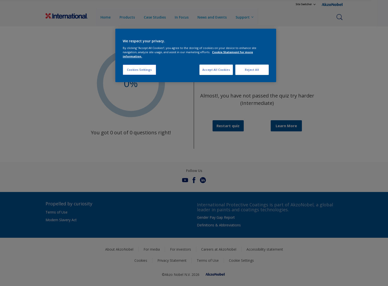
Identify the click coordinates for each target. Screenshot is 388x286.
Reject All (252, 70)
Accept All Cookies (216, 70)
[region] (195, 55)
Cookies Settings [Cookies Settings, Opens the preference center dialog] (139, 70)
